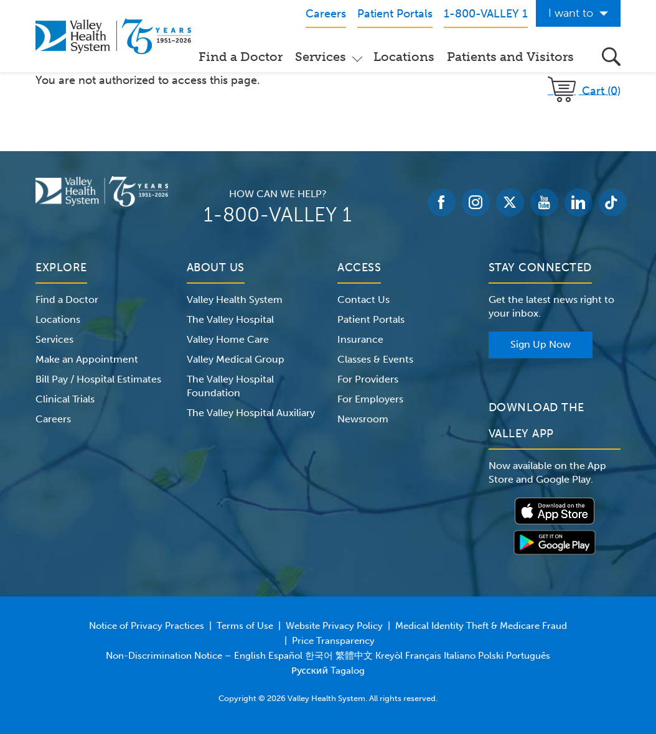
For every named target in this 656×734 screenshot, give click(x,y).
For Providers (367, 379)
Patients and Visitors (510, 56)
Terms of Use (245, 625)
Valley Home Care (228, 339)
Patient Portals (371, 319)
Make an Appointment (86, 359)
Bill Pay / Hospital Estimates (98, 379)
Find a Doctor (241, 56)
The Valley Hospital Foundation (230, 386)
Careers (53, 419)
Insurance (360, 339)
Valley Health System (235, 299)
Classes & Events (375, 359)
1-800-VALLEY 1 (278, 214)
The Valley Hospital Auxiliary (251, 413)
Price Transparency (333, 640)
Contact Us (363, 299)
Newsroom (362, 419)
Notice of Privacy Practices (146, 625)
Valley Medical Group (235, 359)
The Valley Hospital (230, 319)
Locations (403, 56)
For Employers (370, 399)
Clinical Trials (65, 399)
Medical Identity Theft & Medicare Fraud (481, 625)
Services (320, 56)
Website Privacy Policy (334, 625)
